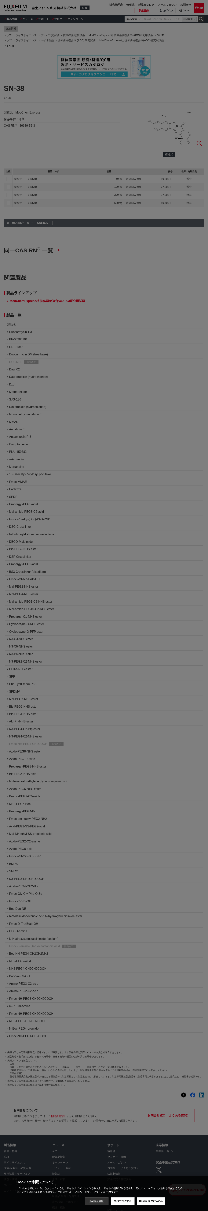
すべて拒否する (122, 1201)
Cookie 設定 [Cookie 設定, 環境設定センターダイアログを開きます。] (96, 1201)
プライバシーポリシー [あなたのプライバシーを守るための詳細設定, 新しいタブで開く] (106, 1191)
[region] (104, 1193)
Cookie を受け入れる (151, 1201)
